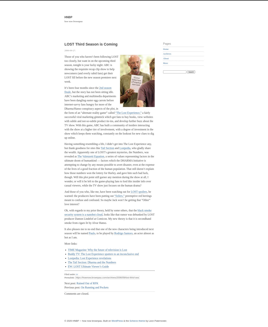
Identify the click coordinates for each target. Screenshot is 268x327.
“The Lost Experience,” (128, 112)
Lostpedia (125, 148)
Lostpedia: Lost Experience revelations (89, 258)
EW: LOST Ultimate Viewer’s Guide (88, 266)
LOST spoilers (139, 191)
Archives (167, 53)
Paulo (92, 233)
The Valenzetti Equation (91, 156)
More (165, 63)
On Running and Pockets (95, 287)
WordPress (117, 321)
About (166, 58)
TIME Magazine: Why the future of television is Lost (97, 249)
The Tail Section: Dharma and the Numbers (92, 262)
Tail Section (107, 148)
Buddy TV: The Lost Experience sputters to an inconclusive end (103, 254)
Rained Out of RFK (87, 283)
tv (77, 274)
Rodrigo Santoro (123, 233)
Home (166, 49)
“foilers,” (119, 195)
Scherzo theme (137, 321)
